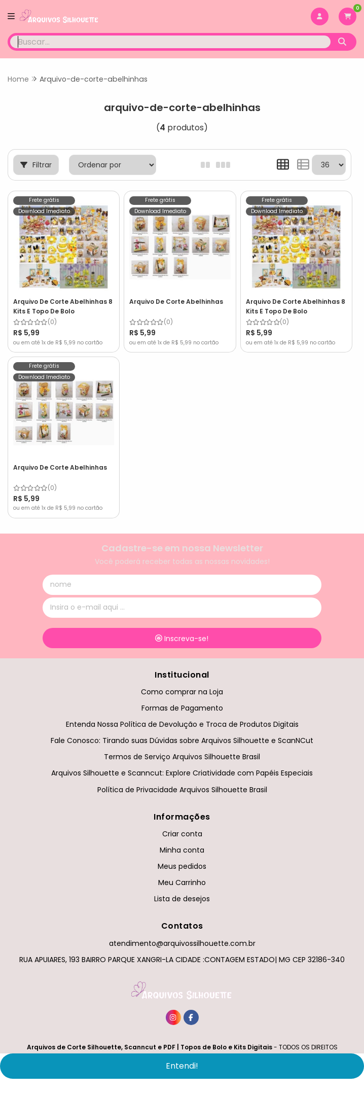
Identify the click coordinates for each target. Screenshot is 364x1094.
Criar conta (182, 834)
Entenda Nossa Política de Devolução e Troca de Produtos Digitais (182, 724)
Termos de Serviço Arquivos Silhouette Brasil (182, 757)
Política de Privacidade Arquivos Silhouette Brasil (182, 790)
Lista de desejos (182, 899)
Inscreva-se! (181, 638)
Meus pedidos (182, 866)
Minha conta (182, 850)
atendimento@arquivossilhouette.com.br (182, 943)
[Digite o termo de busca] (170, 42)
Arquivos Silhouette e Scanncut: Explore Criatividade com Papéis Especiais (182, 773)
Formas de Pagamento (182, 708)
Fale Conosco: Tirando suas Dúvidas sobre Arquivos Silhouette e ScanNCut (182, 740)
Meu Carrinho (182, 882)
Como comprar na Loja (182, 692)
